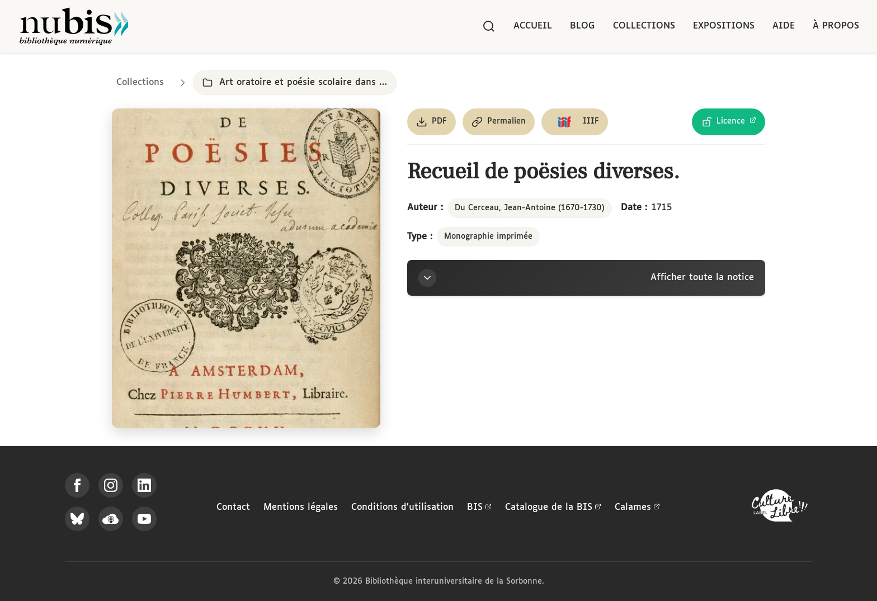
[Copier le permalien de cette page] (499, 121)
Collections (644, 26)
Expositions (724, 26)
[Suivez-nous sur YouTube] (144, 519)
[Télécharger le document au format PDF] (431, 121)
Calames (637, 507)
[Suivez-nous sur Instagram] (110, 485)
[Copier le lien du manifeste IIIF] (574, 121)
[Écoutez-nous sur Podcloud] (110, 519)
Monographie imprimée (488, 236)
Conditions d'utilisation (402, 507)
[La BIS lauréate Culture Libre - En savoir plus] (779, 508)
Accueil (532, 26)
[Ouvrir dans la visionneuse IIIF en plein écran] (246, 268)
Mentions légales (300, 507)
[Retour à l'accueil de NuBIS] (74, 26)
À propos (836, 26)
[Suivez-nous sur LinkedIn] (144, 485)
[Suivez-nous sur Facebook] (77, 485)
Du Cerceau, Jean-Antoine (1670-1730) (530, 208)
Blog (582, 26)
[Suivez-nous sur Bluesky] (77, 519)
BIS (479, 507)
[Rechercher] (489, 26)
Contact (233, 507)
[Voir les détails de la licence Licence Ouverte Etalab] (728, 121)
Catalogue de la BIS (553, 507)
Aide (783, 26)
